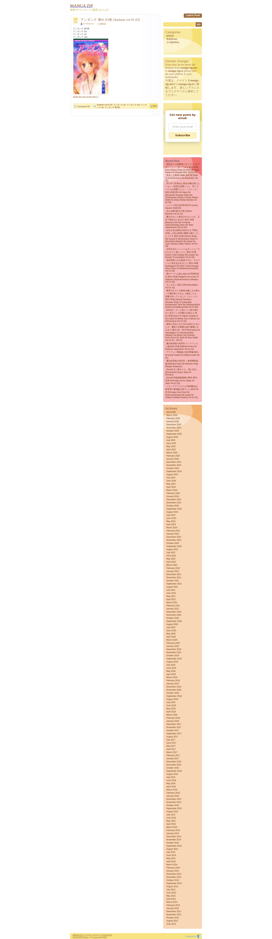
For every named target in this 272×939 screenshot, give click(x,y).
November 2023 (173, 502)
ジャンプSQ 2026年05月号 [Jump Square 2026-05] (181, 206)
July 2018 (170, 702)
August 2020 (172, 624)
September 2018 (174, 696)
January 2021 (172, 609)
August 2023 (172, 512)
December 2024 (173, 462)
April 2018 (171, 711)
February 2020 (173, 643)
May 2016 (171, 783)
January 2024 (172, 496)
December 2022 (173, 537)
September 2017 (174, 733)
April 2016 (171, 786)
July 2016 (170, 777)
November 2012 (173, 914)
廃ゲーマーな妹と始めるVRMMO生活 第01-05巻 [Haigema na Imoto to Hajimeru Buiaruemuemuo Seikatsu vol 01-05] (182, 278)
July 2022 (170, 552)
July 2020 (170, 627)
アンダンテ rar (119, 105)
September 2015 (174, 808)
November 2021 (173, 577)
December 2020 (173, 612)
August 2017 (172, 736)
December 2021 (173, 574)
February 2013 (173, 905)
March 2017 (171, 752)
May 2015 (171, 821)
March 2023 (171, 527)
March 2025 (171, 452)
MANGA (103, 24)
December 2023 (173, 499)
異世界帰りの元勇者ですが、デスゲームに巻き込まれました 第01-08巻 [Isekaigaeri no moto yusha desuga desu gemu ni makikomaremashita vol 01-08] (182, 265)
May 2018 (171, 708)
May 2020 (171, 633)
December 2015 (173, 799)
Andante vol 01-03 (104, 105)
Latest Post (193, 15)
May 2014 (171, 858)
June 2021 (171, 593)
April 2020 (171, 637)
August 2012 (172, 921)
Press (109, 935)
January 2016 (172, 796)
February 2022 (173, 568)
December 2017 (173, 724)
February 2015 (173, 830)
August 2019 (172, 662)
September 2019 (174, 658)
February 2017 (173, 755)
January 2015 (172, 833)
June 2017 (171, 743)
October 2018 (172, 693)
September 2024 (174, 471)
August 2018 (172, 699)
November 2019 (173, 652)
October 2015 (172, 805)
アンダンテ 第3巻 (112, 107)
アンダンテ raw (133, 105)
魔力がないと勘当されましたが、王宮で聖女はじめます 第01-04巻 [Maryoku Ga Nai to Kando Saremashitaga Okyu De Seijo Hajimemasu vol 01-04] (182, 222)
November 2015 (173, 802)
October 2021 (172, 580)
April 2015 (171, 824)
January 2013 (172, 908)
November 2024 (173, 465)
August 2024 (172, 474)
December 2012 (173, 911)
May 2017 (171, 746)
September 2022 (174, 546)
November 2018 (173, 690)
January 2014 (172, 871)
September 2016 (174, 771)
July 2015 (170, 814)
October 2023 (172, 506)
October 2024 (172, 468)
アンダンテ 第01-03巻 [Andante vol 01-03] (110, 19)
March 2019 (171, 677)
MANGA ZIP (78, 935)
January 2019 (172, 683)
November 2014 (173, 839)
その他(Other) (172, 42)
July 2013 (170, 889)
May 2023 (171, 521)
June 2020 (171, 630)
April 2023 (171, 524)
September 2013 (174, 883)
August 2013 (172, 886)
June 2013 (171, 892)
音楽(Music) (171, 39)
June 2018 (171, 705)
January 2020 (172, 646)
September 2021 (174, 584)
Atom (86, 937)
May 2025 (171, 446)
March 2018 (171, 715)
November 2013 (173, 877)
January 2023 (172, 534)
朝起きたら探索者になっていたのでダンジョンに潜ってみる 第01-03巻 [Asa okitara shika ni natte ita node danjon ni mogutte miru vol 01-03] (182, 168)
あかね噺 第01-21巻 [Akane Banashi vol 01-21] (178, 212)
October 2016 (172, 768)
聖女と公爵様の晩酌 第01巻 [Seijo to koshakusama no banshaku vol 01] (181, 178)
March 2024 (171, 490)
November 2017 (173, 727)
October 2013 (172, 880)
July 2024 (170, 477)
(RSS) (81, 937)
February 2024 (173, 493)
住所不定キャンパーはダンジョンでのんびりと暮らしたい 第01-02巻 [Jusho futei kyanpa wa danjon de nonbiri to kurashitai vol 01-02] (182, 253)
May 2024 (171, 484)
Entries (76, 937)
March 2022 (171, 565)
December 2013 (173, 874)
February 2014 (173, 868)
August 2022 (172, 549)
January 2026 (172, 421)
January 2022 (172, 571)
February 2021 (173, 605)
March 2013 (171, 902)
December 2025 (173, 424)
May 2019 (171, 671)
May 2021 (171, 596)
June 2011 (171, 924)
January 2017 (172, 758)
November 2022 (173, 540)
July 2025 (170, 440)
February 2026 (173, 418)
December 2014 (173, 836)
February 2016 (173, 793)
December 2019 (173, 649)
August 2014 (172, 849)
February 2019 (173, 680)
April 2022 (171, 562)
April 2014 (171, 861)
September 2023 (174, 509)
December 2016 (173, 761)
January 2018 (172, 721)
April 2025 (171, 449)
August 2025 (172, 437)
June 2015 (171, 818)
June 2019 (171, 668)
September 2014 (174, 846)
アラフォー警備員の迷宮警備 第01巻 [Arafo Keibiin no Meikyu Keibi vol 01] (182, 355)
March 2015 (171, 827)
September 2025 (174, 434)
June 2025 (171, 443)
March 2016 (171, 790)
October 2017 (172, 730)
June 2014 (171, 855)
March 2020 (171, 640)
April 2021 (171, 599)
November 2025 (173, 428)
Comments (97, 937)
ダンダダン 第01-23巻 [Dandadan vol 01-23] (181, 286)
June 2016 (171, 780)
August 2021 (172, 587)
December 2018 (173, 687)
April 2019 (171, 674)
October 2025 (172, 431)
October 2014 (172, 843)
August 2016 (172, 774)
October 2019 (172, 655)
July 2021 (170, 590)
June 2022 (171, 555)
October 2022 (172, 543)
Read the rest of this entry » (86, 97)
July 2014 (170, 852)
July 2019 (170, 665)
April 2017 (171, 749)
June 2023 (171, 518)
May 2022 (171, 559)
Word (105, 935)
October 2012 (172, 917)
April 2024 (171, 487)
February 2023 (173, 530)
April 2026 (171, 412)
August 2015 (172, 811)
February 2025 (173, 456)
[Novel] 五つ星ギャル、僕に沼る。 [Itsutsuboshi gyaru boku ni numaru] (181, 372)
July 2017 (170, 740)
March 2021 (171, 602)
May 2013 (171, 896)
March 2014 (171, 864)
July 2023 (170, 515)
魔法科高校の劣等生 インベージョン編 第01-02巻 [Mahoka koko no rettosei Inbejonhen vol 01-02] (181, 346)
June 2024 (171, 481)
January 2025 (172, 459)
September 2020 (174, 621)
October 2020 (172, 618)
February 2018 (173, 718)
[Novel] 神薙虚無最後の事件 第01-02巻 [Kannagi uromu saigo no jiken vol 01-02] (181, 380)
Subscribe (182, 135)
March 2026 (171, 415)
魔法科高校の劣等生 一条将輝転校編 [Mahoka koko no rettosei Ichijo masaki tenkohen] (181, 364)
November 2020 (173, 615)
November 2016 (173, 765)
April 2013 (171, 899)
